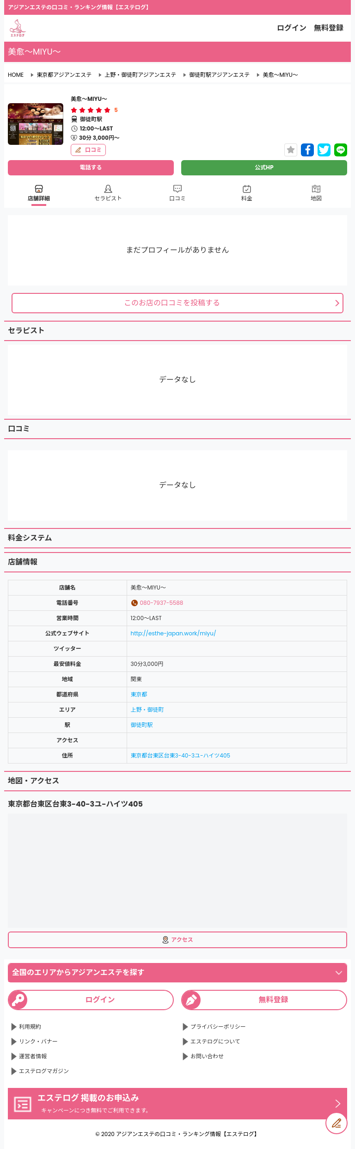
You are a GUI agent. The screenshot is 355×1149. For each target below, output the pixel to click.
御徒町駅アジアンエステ (219, 75)
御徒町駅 (142, 725)
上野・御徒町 (147, 710)
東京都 (139, 694)
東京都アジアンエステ (64, 75)
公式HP (264, 167)
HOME (16, 75)
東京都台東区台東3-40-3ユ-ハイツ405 (180, 755)
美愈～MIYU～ (280, 75)
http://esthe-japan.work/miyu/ (173, 633)
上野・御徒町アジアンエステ (140, 75)
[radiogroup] (90, 110)
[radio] (75, 110)
